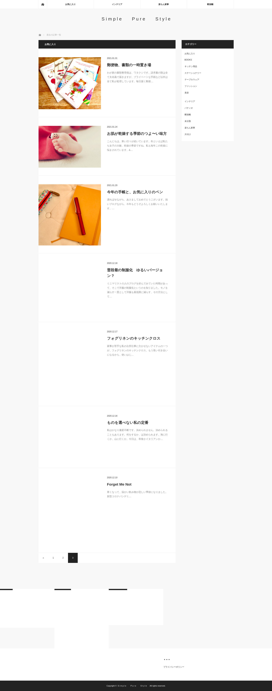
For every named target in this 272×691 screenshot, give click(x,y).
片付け (188, 134)
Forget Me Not (119, 484)
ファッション (191, 86)
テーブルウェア (192, 79)
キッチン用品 (191, 66)
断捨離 (210, 4)
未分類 (188, 121)
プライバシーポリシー (173, 667)
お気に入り (70, 4)
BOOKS (188, 60)
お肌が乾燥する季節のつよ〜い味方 (137, 134)
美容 (187, 93)
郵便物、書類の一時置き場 (129, 65)
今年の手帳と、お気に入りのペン (135, 192)
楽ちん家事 (163, 4)
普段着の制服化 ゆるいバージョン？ (135, 273)
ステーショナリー (193, 73)
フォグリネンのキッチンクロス (133, 338)
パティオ (189, 108)
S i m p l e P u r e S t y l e (139, 19)
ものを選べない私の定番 (127, 423)
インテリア (117, 4)
